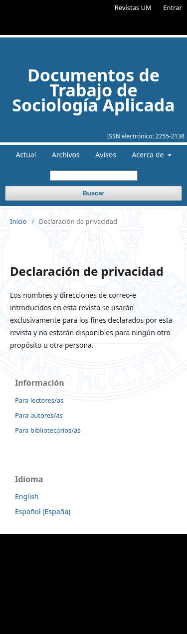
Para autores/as (39, 415)
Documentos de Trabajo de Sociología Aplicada (93, 89)
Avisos (105, 154)
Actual (26, 154)
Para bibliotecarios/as (48, 430)
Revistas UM (133, 7)
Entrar (172, 7)
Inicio (18, 221)
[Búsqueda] (94, 175)
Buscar (93, 193)
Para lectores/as (39, 400)
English (27, 496)
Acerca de (149, 154)
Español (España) (42, 511)
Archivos (66, 154)
